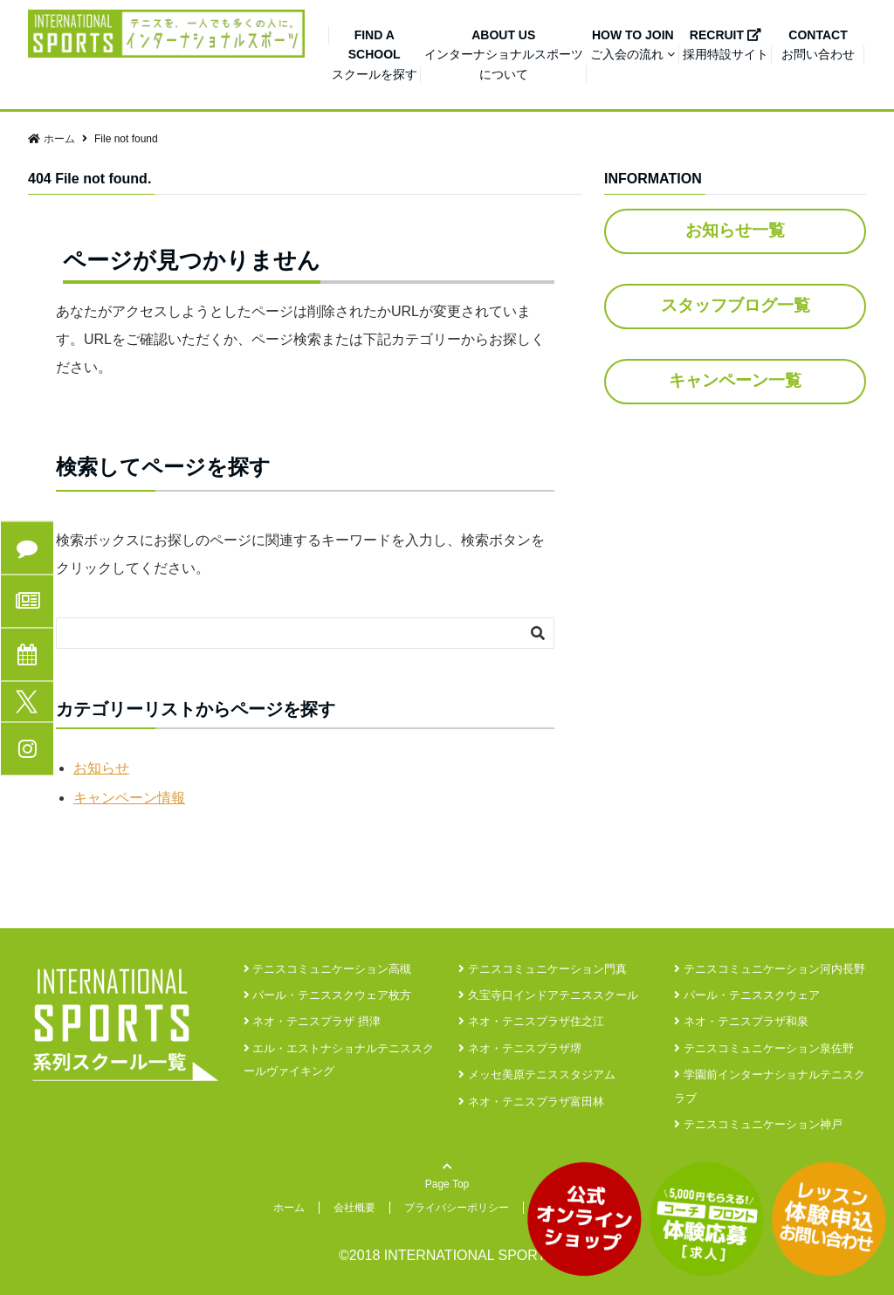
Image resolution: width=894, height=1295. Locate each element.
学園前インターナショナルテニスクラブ (769, 1086)
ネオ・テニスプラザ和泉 (741, 1021)
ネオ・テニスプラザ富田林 (531, 1101)
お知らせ (101, 768)
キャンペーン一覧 (735, 380)
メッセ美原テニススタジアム (536, 1074)
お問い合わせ (818, 44)
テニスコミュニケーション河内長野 (769, 968)
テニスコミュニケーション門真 (542, 968)
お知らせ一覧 (735, 230)
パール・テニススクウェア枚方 (328, 995)
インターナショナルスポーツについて (503, 54)
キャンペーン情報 (129, 797)
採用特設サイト (725, 44)
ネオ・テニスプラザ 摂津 (312, 1021)
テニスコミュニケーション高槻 (328, 968)
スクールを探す (374, 54)
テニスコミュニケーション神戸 (758, 1124)
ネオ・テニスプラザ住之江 (531, 1021)
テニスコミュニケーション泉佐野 (764, 1048)
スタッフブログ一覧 (735, 305)
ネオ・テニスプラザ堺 (519, 1048)
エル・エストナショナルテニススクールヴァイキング (339, 1060)
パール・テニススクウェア (747, 995)
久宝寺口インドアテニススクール (548, 995)
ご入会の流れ (631, 44)
